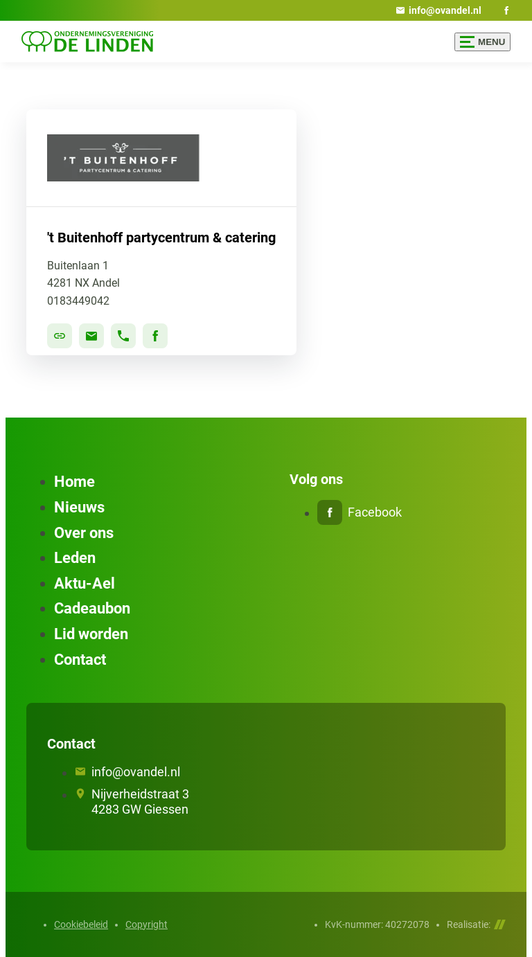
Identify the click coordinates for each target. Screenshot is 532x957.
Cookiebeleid (81, 924)
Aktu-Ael (84, 583)
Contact (80, 659)
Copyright (146, 924)
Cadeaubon (92, 608)
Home (74, 481)
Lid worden (91, 634)
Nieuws (79, 507)
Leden (75, 557)
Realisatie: (476, 924)
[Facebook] (506, 10)
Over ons (84, 533)
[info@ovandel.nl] (438, 10)
